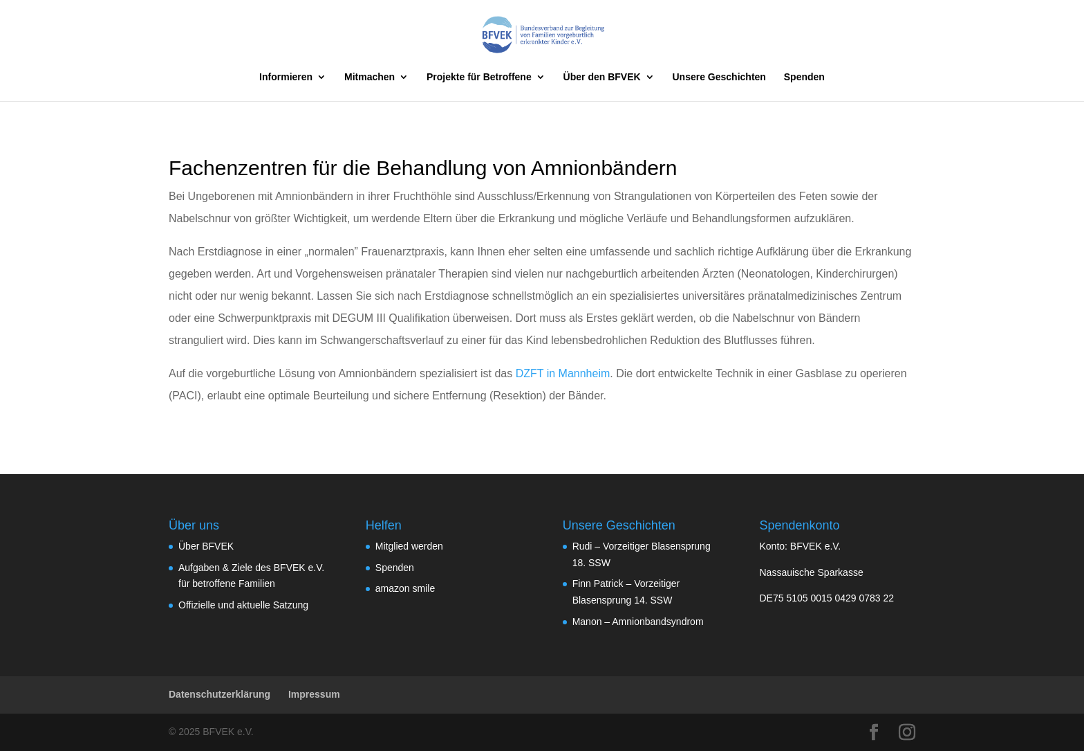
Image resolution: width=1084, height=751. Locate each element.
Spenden (804, 77)
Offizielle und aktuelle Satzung (243, 604)
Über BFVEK (206, 546)
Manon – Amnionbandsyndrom (638, 621)
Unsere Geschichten (719, 77)
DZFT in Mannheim (563, 373)
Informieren (285, 77)
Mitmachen (369, 77)
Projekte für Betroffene (479, 77)
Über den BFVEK (602, 77)
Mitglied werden (409, 546)
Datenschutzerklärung (219, 694)
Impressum (314, 694)
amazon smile (405, 588)
